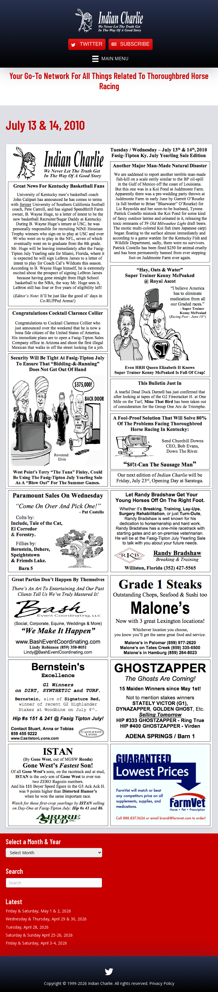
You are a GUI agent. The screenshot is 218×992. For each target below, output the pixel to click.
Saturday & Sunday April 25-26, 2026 (39, 935)
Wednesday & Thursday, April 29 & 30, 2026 (46, 919)
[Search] (54, 883)
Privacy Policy (161, 983)
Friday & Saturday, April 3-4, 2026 (36, 943)
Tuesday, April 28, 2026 (27, 927)
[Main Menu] (110, 59)
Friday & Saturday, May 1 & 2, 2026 (38, 911)
